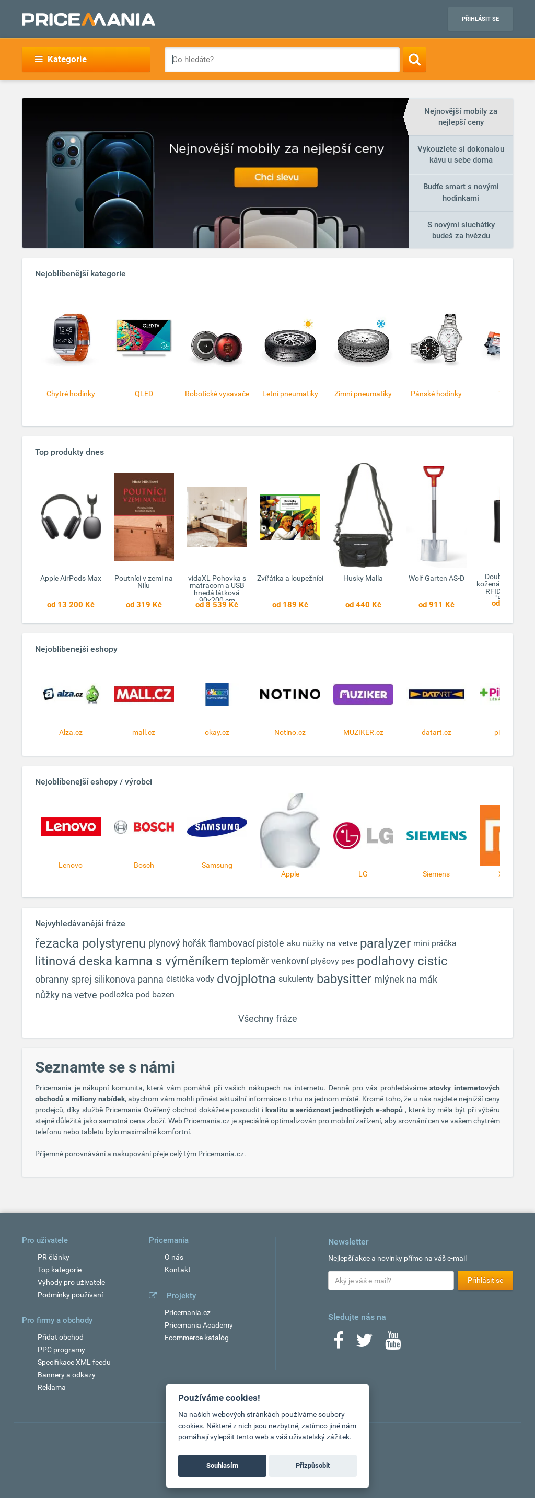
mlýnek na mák (405, 979)
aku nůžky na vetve (322, 943)
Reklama (52, 1387)
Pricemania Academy (199, 1325)
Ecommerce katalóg (197, 1337)
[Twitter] (364, 1343)
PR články (53, 1257)
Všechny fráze (267, 1018)
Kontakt (178, 1269)
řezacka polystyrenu (90, 943)
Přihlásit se (480, 19)
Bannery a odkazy (67, 1374)
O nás (174, 1257)
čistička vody (190, 979)
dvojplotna (246, 979)
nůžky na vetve (66, 994)
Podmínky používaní (70, 1294)
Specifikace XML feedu (74, 1362)
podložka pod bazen (137, 994)
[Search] (414, 59)
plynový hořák (177, 943)
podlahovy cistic (402, 961)
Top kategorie (60, 1269)
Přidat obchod (61, 1337)
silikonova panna (129, 979)
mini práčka (435, 943)
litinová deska (73, 961)
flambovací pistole (246, 943)
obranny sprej (63, 979)
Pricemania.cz (188, 1312)
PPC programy (61, 1349)
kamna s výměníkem (172, 961)
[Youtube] (393, 1343)
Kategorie (61, 59)
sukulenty (296, 979)
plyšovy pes (332, 961)
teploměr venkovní (269, 960)
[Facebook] (338, 1343)
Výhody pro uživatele (71, 1282)
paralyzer (385, 943)
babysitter (344, 979)
